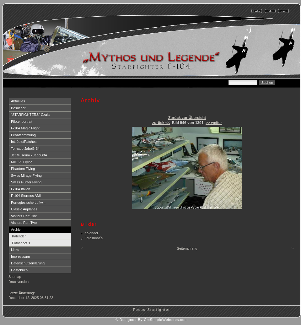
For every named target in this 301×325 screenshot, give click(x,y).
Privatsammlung (23, 135)
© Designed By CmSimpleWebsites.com (152, 320)
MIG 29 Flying (21, 162)
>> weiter (214, 123)
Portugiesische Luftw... (28, 202)
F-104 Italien (20, 189)
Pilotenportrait (21, 121)
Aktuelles (18, 101)
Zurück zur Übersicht (187, 118)
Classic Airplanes (24, 209)
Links (15, 250)
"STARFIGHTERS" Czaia (30, 114)
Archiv (16, 229)
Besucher (18, 108)
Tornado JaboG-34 (25, 148)
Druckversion (18, 282)
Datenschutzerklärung (28, 263)
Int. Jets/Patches (23, 142)
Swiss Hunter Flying (26, 182)
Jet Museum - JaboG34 (29, 155)
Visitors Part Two (24, 223)
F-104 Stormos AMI (26, 196)
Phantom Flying (23, 169)
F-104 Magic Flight (25, 128)
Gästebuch (19, 270)
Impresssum (20, 256)
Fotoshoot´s (21, 243)
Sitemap (14, 277)
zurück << (161, 123)
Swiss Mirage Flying (26, 175)
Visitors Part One (24, 216)
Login (13, 288)
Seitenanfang (187, 248)
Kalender (19, 236)
